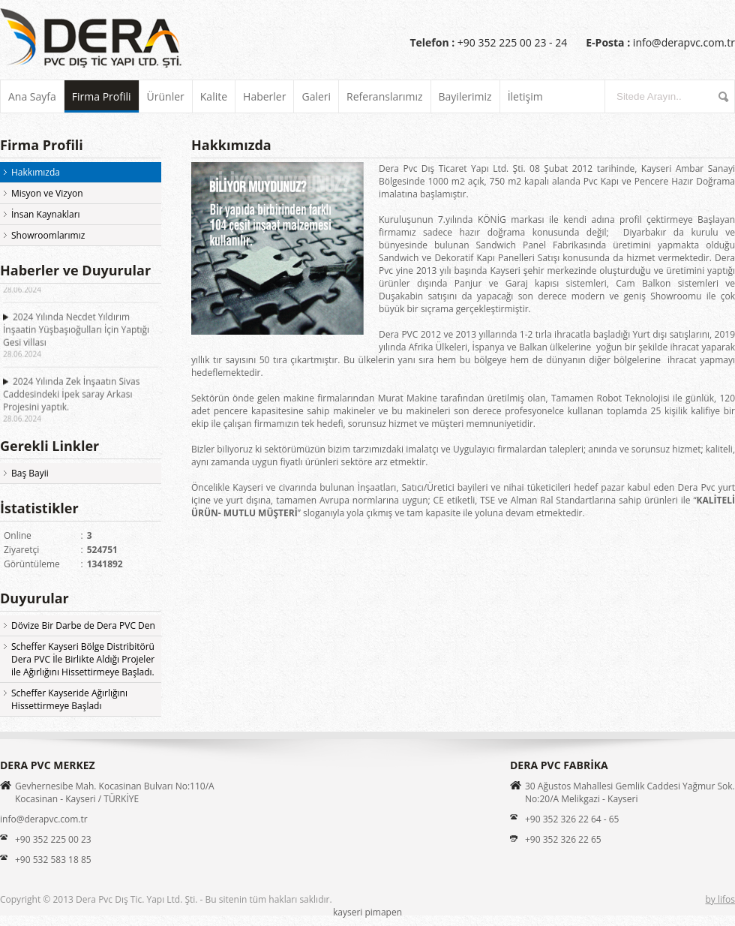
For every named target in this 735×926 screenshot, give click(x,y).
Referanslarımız (384, 96)
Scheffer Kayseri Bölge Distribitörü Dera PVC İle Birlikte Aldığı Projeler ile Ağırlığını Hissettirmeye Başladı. (82, 659)
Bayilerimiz (465, 96)
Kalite (213, 96)
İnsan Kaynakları (45, 214)
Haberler (264, 96)
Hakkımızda (35, 172)
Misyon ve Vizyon (47, 193)
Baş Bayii (30, 473)
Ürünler (165, 96)
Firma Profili (101, 96)
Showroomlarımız (48, 235)
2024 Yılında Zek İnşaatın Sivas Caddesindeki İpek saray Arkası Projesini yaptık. (71, 395)
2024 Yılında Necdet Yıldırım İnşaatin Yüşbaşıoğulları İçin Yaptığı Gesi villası (76, 330)
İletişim (525, 96)
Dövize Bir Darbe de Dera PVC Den (83, 625)
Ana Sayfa (32, 96)
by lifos (720, 899)
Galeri (316, 96)
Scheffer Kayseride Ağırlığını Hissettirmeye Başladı (69, 699)
